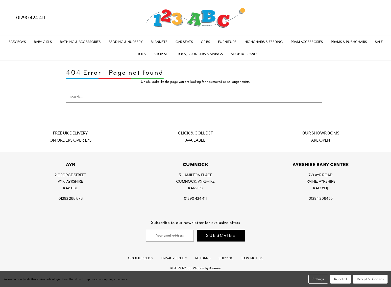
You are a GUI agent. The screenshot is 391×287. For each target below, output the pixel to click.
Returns (203, 258)
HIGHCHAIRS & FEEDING (263, 42)
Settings (318, 279)
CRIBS (205, 42)
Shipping (226, 258)
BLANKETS (159, 42)
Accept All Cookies (370, 279)
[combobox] (194, 97)
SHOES (140, 54)
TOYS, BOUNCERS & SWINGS (200, 54)
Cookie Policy (140, 258)
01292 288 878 (70, 198)
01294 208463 (321, 198)
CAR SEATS (184, 42)
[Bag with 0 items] (378, 18)
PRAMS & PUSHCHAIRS (349, 42)
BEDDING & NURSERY (126, 42)
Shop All (161, 54)
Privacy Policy (174, 258)
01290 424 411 (26, 18)
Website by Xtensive (207, 268)
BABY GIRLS (43, 42)
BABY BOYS (17, 42)
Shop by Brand (244, 54)
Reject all (340, 279)
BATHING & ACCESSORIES (80, 42)
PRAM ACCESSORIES (307, 42)
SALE (379, 42)
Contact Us (252, 258)
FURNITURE (227, 42)
